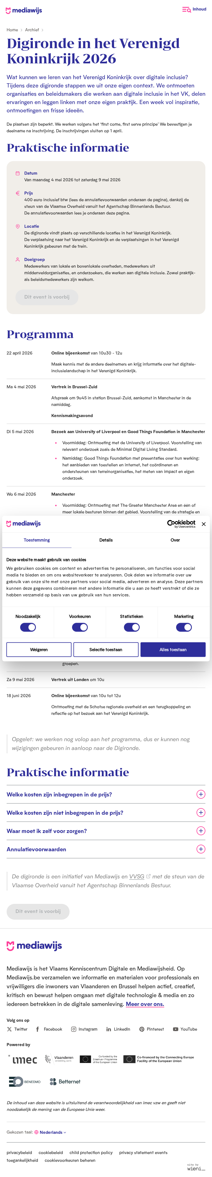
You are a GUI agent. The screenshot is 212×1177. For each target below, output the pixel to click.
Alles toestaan (173, 649)
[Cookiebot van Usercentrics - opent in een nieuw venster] (171, 524)
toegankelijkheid (22, 1160)
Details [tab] (106, 539)
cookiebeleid (51, 1152)
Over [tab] (175, 539)
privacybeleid (19, 1152)
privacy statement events (143, 1152)
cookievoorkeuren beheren (70, 1160)
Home (12, 29)
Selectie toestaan (105, 649)
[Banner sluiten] (204, 524)
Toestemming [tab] (37, 539)
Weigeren (39, 649)
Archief (32, 29)
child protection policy (91, 1152)
